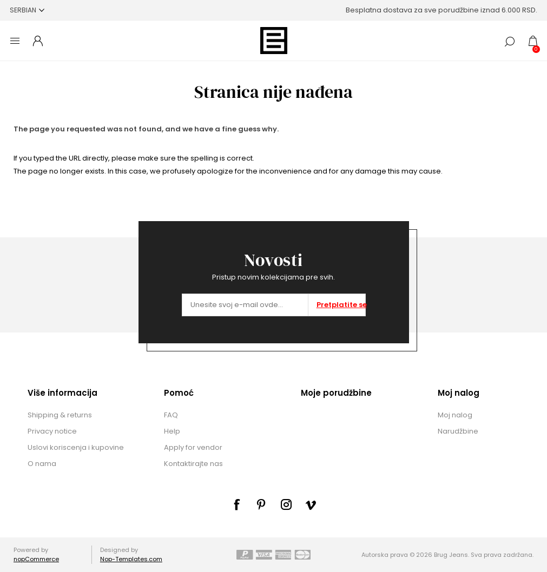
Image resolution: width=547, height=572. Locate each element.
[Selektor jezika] (27, 10)
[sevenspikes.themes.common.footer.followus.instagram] (286, 504)
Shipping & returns (60, 415)
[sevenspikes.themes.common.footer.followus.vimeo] (311, 505)
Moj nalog (455, 415)
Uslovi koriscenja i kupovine (76, 447)
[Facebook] (236, 504)
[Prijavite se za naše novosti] (245, 305)
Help (172, 431)
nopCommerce (36, 559)
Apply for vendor (193, 447)
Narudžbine (458, 431)
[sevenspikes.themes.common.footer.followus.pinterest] (261, 504)
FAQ (171, 415)
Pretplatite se (341, 305)
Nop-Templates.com (131, 559)
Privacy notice (52, 431)
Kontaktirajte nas (193, 463)
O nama (42, 463)
